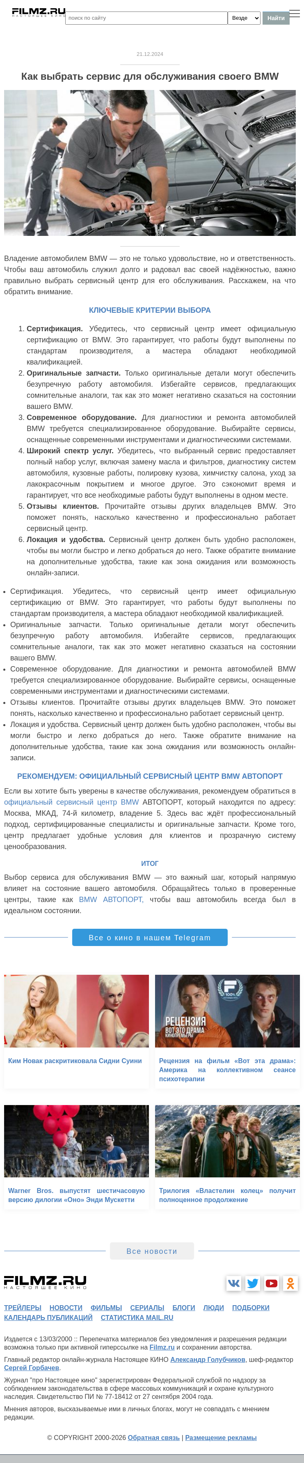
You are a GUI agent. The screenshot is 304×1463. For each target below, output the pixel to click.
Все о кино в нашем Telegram (150, 938)
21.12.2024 (150, 54)
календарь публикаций (48, 1317)
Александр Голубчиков (207, 1359)
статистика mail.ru (137, 1317)
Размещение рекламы (221, 1437)
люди (213, 1307)
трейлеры (22, 1307)
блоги (183, 1307)
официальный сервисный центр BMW (71, 802)
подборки (251, 1307)
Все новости (152, 1251)
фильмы (106, 1307)
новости (66, 1307)
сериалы (147, 1307)
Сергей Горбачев (31, 1367)
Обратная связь (154, 1437)
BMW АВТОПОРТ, (111, 899)
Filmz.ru (162, 1347)
